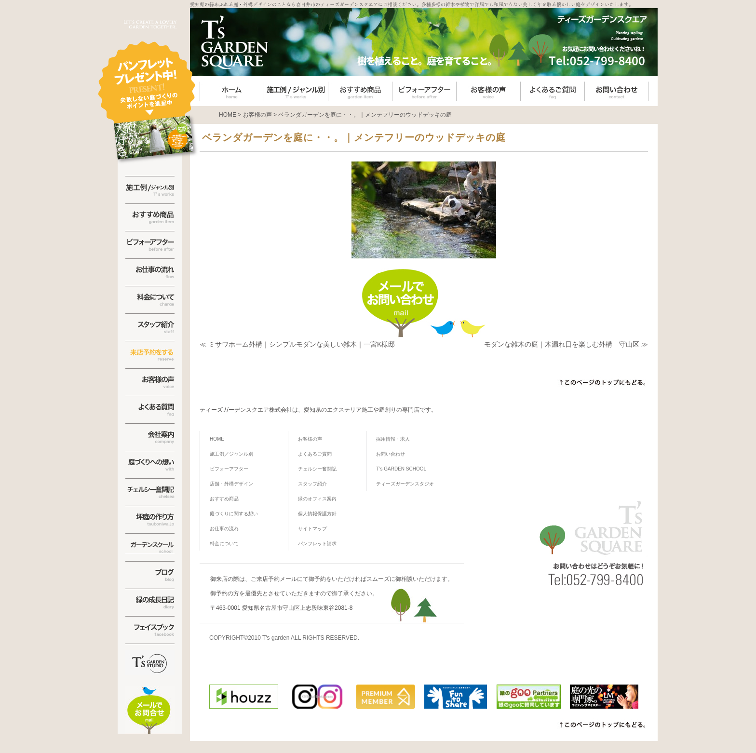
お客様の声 (310, 439)
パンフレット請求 (317, 543)
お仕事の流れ (224, 528)
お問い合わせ (390, 454)
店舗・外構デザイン (231, 483)
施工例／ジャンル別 (231, 454)
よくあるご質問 (315, 454)
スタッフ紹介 (312, 483)
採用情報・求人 (393, 439)
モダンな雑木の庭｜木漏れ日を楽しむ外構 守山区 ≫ (566, 344)
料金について (224, 543)
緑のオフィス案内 (317, 498)
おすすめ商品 (224, 498)
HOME (217, 439)
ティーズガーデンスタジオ (405, 483)
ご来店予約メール (274, 579)
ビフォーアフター (229, 468)
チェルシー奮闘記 (317, 468)
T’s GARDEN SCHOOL (401, 468)
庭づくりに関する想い (234, 513)
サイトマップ (312, 528)
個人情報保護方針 (317, 513)
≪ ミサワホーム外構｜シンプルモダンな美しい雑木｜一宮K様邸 (297, 344)
